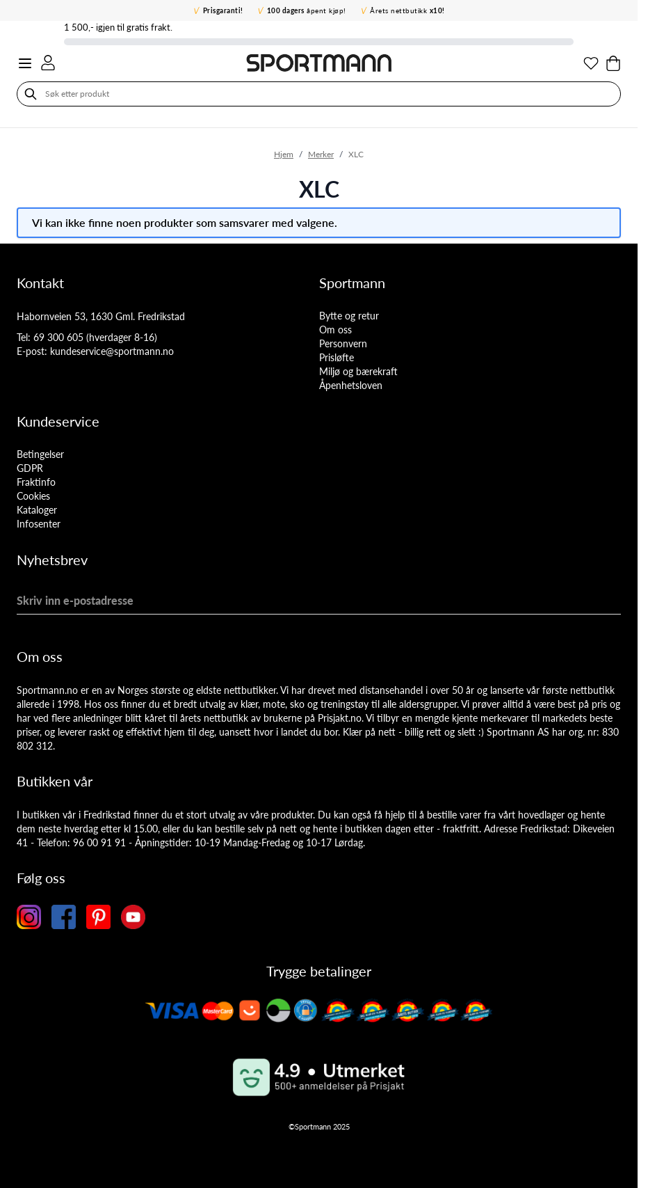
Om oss (335, 329)
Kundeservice (58, 421)
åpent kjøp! (306, 10)
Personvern (343, 343)
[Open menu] (25, 63)
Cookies (33, 496)
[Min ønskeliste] (591, 63)
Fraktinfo (36, 482)
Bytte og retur (349, 316)
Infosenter (38, 524)
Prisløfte (336, 357)
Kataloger (37, 510)
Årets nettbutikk (407, 10)
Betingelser (40, 454)
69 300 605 (58, 337)
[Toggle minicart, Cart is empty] (613, 63)
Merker (321, 154)
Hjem (283, 154)
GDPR (30, 468)
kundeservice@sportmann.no (112, 351)
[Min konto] (48, 62)
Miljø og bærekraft (358, 371)
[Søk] (31, 94)
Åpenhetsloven (350, 385)
